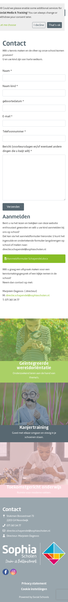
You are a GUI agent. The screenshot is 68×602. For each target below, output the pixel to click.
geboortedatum (13, 101)
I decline (39, 25)
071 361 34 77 (14, 525)
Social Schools (41, 597)
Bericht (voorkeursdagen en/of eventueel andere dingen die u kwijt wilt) (32, 148)
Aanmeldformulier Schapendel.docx (26, 258)
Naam (7, 70)
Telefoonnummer (14, 131)
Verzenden (13, 206)
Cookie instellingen (34, 589)
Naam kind (10, 86)
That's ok (54, 25)
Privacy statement (34, 583)
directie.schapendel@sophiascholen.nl (27, 295)
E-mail (7, 116)
